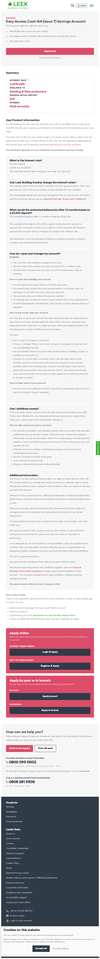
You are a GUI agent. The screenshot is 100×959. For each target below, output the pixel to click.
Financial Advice (14, 822)
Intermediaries (13, 858)
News (9, 868)
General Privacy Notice (17, 873)
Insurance (11, 817)
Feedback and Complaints (19, 893)
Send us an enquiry (19, 748)
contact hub (84, 771)
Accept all (41, 948)
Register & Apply (50, 666)
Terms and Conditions (50, 58)
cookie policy (59, 942)
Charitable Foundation (17, 848)
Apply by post (50, 696)
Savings (10, 807)
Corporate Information (17, 888)
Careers (10, 844)
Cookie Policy (12, 863)
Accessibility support (16, 897)
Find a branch (13, 839)
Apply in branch (50, 710)
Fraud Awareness (15, 883)
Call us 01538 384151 (19, 911)
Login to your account (19, 920)
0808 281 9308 (20, 782)
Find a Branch (45, 748)
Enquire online (15, 915)
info (28, 80)
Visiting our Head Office (18, 902)
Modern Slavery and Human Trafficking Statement (31, 878)
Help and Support (15, 853)
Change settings (60, 949)
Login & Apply (50, 652)
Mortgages (11, 812)
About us (10, 834)
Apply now (50, 51)
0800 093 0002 (21, 762)
